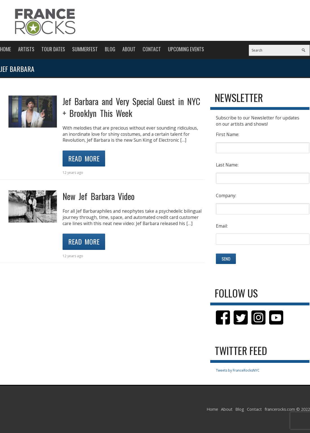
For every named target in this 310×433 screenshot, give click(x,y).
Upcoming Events (186, 49)
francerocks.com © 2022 (287, 409)
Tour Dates (53, 49)
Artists (26, 49)
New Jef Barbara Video (99, 196)
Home (5, 49)
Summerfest (85, 49)
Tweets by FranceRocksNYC (238, 370)
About (129, 49)
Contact (152, 49)
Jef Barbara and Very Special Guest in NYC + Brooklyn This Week (131, 107)
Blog (110, 49)
